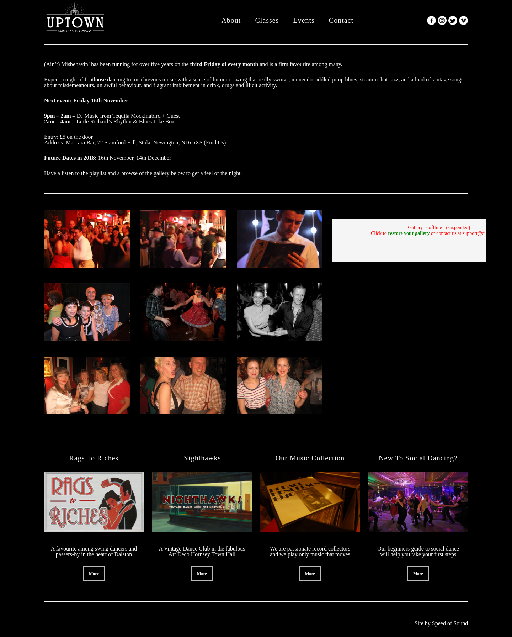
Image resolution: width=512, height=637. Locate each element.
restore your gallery (409, 233)
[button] (94, 573)
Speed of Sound (450, 623)
